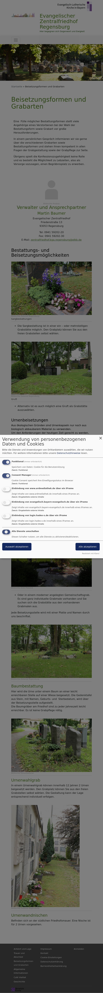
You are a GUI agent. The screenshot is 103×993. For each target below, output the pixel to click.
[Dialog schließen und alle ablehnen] (100, 437)
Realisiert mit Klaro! (91, 554)
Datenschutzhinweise (68, 453)
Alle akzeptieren (88, 546)
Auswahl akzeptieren (16, 546)
